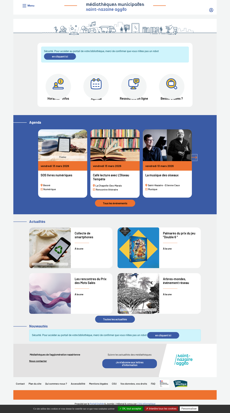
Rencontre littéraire (107, 194)
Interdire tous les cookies (161, 408)
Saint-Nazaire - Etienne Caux (164, 190)
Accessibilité (78, 388)
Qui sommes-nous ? (56, 388)
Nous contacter (38, 365)
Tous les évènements (115, 208)
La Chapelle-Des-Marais (108, 190)
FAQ (153, 388)
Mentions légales (98, 388)
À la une (79, 253)
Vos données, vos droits (133, 388)
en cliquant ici (60, 56)
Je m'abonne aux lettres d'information (129, 368)
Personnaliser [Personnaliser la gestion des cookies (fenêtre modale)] (189, 408)
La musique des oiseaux (162, 180)
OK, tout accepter (130, 408)
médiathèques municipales (115, 5)
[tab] (201, 164)
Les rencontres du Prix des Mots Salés (90, 286)
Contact (20, 388)
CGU (114, 388)
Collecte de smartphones (84, 240)
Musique (152, 194)
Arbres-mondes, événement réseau (176, 286)
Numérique (49, 194)
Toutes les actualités (115, 324)
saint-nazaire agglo (106, 10)
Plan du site (35, 388)
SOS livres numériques (56, 180)
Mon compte (197, 9)
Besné (46, 190)
